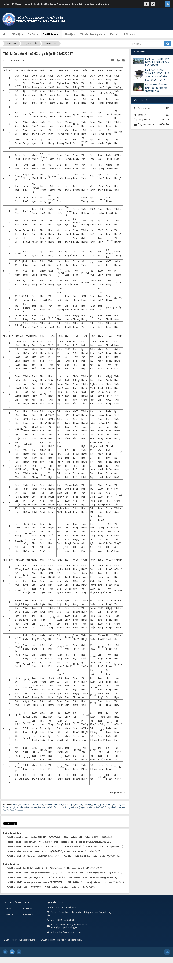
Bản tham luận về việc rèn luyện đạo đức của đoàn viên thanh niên (156, 87)
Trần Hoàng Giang (73, 940)
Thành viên (9, 914)
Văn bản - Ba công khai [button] (92, 35)
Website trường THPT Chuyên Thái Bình (38, 940)
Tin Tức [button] (33, 35)
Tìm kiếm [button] (114, 34)
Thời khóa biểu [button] (51, 35)
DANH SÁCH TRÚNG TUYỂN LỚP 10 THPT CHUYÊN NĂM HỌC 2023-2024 (157, 62)
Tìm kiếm (28, 908)
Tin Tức (8, 908)
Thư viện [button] (70, 35)
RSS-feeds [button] (129, 34)
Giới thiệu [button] (17, 35)
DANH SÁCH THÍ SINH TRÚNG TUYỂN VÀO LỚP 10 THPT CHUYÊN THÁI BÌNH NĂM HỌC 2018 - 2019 (157, 75)
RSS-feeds (29, 914)
